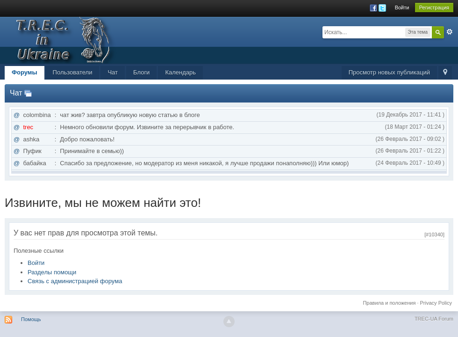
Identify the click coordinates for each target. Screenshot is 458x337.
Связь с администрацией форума (75, 281)
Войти (402, 7)
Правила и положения (389, 303)
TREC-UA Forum (434, 319)
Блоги (141, 72)
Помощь (31, 319)
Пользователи (73, 72)
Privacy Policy (436, 303)
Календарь (180, 72)
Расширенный (449, 32)
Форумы (24, 72)
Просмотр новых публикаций (389, 72)
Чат (112, 72)
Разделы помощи (52, 272)
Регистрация (434, 7)
